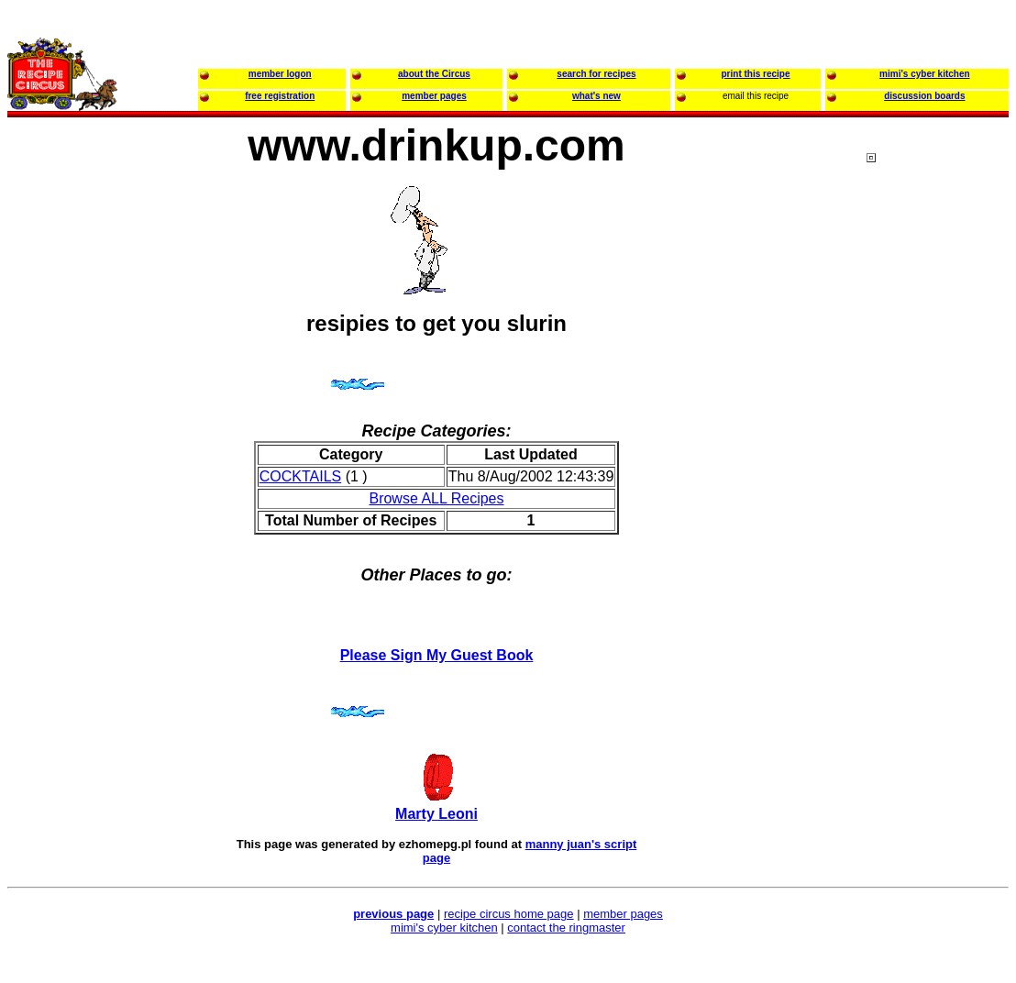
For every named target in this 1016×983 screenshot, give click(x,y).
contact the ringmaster (566, 927)
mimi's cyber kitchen (444, 927)
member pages (623, 914)
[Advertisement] (940, 503)
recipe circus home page (509, 914)
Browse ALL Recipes (436, 498)
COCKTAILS (301, 476)
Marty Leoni (436, 814)
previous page (393, 914)
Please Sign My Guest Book (437, 655)
